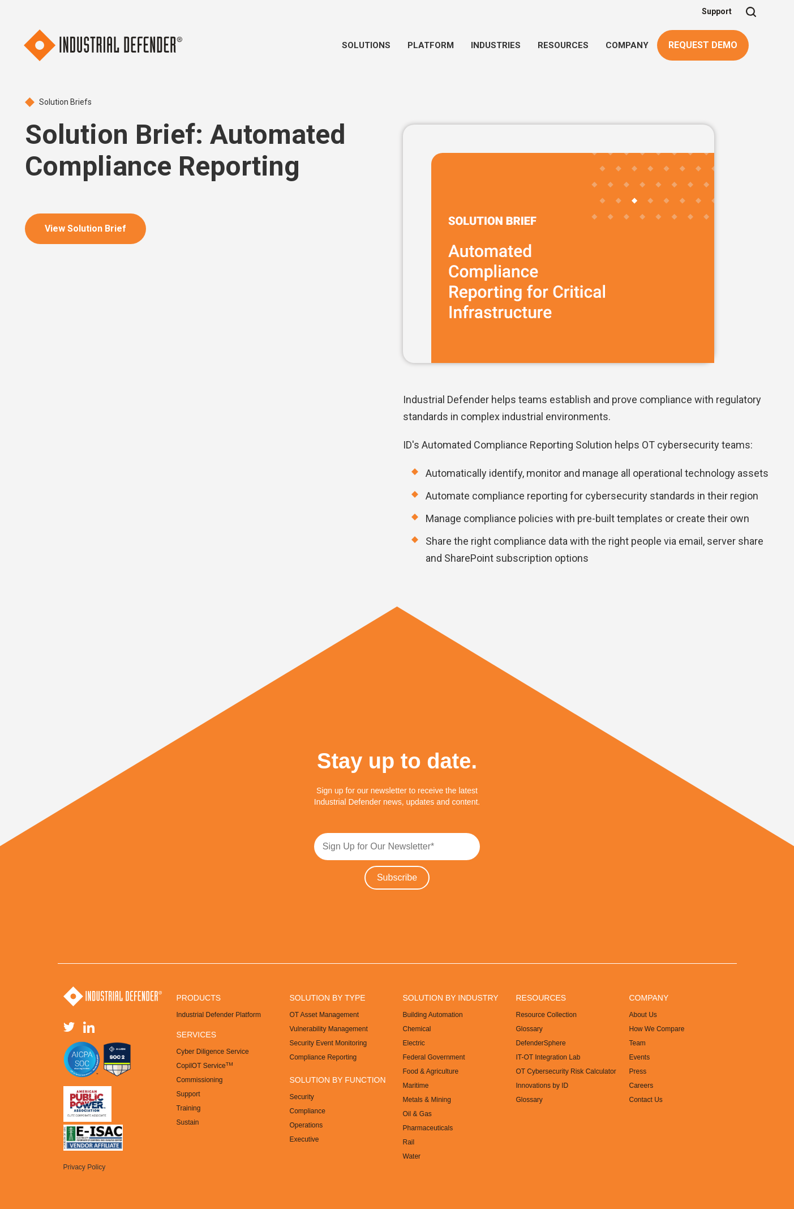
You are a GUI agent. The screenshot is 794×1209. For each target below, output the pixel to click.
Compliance (307, 1111)
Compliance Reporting (323, 1057)
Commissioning (200, 1080)
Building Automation (433, 1015)
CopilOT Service (205, 1065)
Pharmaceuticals (428, 1128)
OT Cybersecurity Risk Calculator (566, 1071)
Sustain (188, 1122)
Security (302, 1097)
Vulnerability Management (329, 1029)
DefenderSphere (541, 1043)
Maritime (416, 1086)
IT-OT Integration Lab (548, 1057)
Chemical (417, 1029)
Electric (414, 1043)
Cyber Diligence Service (213, 1052)
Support (717, 11)
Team (637, 1043)
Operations (306, 1125)
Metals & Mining (427, 1100)
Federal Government (434, 1057)
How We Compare (657, 1029)
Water (412, 1156)
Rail (409, 1142)
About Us (643, 1015)
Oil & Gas (417, 1114)
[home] (103, 45)
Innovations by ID (542, 1086)
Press (638, 1071)
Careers (641, 1086)
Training (189, 1108)
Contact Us (646, 1100)
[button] (366, 45)
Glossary (529, 1029)
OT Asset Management (324, 1015)
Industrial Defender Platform (219, 1015)
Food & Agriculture (431, 1071)
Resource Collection (546, 1015)
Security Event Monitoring (328, 1043)
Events (639, 1057)
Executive (304, 1139)
